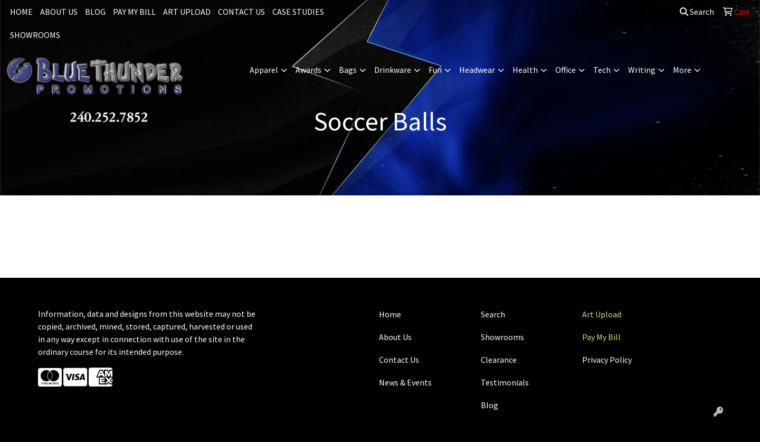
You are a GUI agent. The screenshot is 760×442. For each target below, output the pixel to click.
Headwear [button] (477, 69)
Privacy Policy (607, 359)
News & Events (405, 382)
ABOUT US (59, 11)
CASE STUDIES (298, 11)
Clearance (499, 359)
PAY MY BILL (134, 11)
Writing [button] (642, 69)
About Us (395, 337)
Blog (489, 405)
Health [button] (525, 69)
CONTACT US (241, 11)
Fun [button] (435, 69)
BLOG (95, 11)
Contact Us (399, 359)
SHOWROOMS (35, 35)
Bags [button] (348, 69)
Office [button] (565, 69)
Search (697, 11)
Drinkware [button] (392, 69)
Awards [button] (308, 69)
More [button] (682, 69)
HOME (21, 11)
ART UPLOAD (187, 11)
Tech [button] (602, 69)
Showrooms (502, 337)
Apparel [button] (264, 69)
